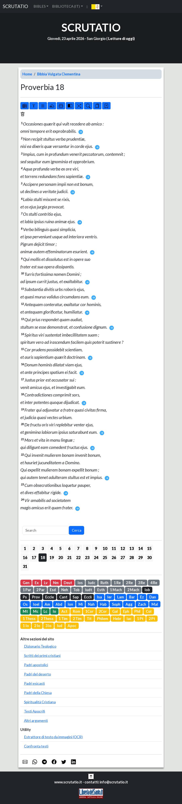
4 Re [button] (153, 582)
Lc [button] (45, 611)
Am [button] (47, 604)
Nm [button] (56, 582)
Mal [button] (155, 604)
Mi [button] (80, 604)
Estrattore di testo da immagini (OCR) (53, 737)
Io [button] (54, 611)
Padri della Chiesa (38, 692)
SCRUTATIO (15, 6)
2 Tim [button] (77, 618)
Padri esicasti (34, 683)
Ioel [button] (36, 604)
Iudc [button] (91, 582)
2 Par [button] (40, 590)
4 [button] (51, 548)
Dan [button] (152, 597)
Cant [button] (63, 597)
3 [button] (43, 548)
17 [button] (34, 557)
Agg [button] (129, 604)
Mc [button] (35, 611)
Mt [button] (25, 611)
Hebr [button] (117, 618)
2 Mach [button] (133, 590)
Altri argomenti (36, 720)
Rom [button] (76, 611)
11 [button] (114, 548)
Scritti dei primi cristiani (42, 655)
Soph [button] (116, 604)
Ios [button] (80, 582)
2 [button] (34, 548)
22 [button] (78, 557)
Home (27, 74)
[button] (97, 6)
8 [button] (87, 548)
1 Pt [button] (140, 618)
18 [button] (43, 557)
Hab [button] (103, 604)
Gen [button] (26, 582)
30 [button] (149, 557)
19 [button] (51, 557)
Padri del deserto (37, 674)
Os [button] (25, 604)
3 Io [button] (48, 625)
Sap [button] (76, 597)
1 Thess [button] (29, 618)
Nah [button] (91, 604)
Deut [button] (68, 582)
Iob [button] (147, 590)
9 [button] (96, 548)
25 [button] (105, 557)
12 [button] (122, 548)
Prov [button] (36, 597)
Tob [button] (76, 590)
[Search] (45, 530)
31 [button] (25, 566)
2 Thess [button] (47, 618)
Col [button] (149, 611)
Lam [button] (120, 597)
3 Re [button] (141, 582)
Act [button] (64, 611)
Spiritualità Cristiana (40, 702)
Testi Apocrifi (34, 711)
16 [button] (25, 557)
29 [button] (140, 557)
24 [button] (96, 557)
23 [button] (87, 557)
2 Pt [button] (152, 618)
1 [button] (25, 548)
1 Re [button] (117, 582)
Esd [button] (53, 590)
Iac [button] (129, 618)
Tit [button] (89, 618)
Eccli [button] (88, 597)
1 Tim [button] (63, 618)
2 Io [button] (37, 625)
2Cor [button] (103, 611)
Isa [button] (99, 597)
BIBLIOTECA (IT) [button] (66, 6)
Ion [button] (70, 604)
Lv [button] (46, 582)
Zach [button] (142, 604)
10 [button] (105, 548)
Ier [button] (109, 597)
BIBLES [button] (39, 6)
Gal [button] (115, 611)
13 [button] (131, 548)
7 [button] (78, 548)
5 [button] (60, 548)
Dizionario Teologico (40, 646)
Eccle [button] (49, 597)
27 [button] (122, 557)
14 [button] (140, 548)
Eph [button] (126, 611)
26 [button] (114, 557)
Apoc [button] (72, 625)
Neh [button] (64, 590)
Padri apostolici (36, 665)
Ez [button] (142, 597)
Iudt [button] (88, 590)
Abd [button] (58, 604)
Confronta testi (36, 746)
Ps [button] (25, 597)
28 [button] (131, 557)
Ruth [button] (104, 582)
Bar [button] (132, 597)
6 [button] (69, 548)
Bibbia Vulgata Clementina (58, 74)
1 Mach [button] (116, 590)
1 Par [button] (27, 590)
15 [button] (149, 548)
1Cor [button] (89, 611)
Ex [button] (37, 582)
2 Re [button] (129, 582)
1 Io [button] (26, 625)
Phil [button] (137, 611)
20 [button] (60, 557)
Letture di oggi (121, 38)
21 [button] (69, 557)
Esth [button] (101, 590)
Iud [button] (59, 625)
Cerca (76, 530)
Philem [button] (102, 618)
